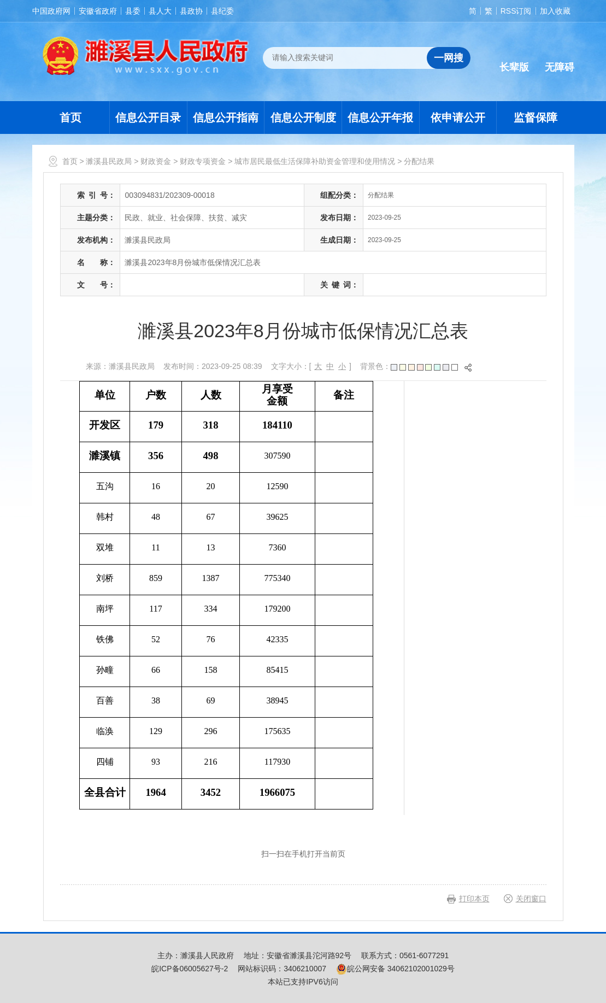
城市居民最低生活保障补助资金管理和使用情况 (314, 161)
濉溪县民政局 (109, 161)
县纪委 (222, 11)
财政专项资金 (203, 161)
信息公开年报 (380, 118)
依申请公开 (458, 118)
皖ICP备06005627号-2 (189, 968)
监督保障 (535, 118)
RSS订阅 (516, 11)
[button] (514, 58)
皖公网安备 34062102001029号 (395, 968)
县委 (132, 11)
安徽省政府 (98, 11)
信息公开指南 (225, 118)
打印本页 (474, 898)
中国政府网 (51, 11)
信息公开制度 (303, 118)
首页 (70, 118)
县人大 (160, 11)
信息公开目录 (148, 118)
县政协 (191, 11)
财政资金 (155, 161)
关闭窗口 (531, 898)
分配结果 (419, 161)
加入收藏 (555, 11)
